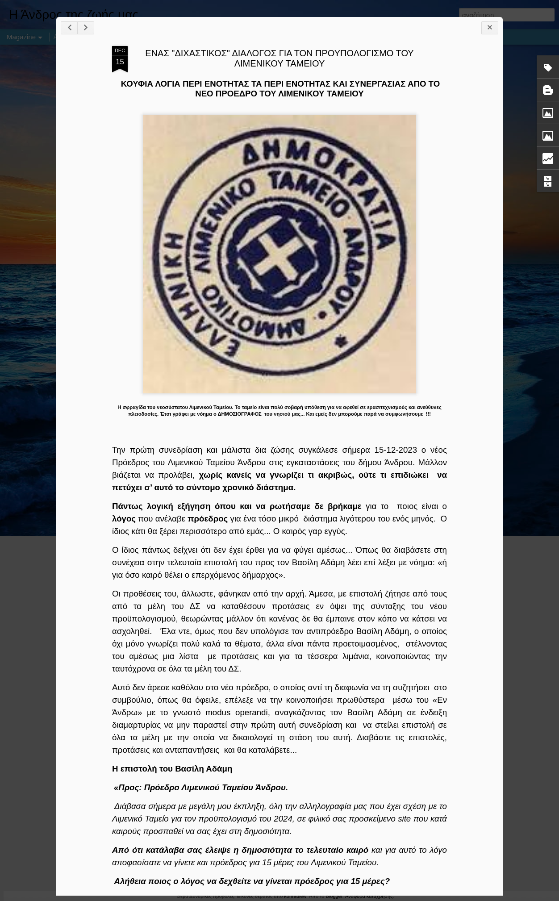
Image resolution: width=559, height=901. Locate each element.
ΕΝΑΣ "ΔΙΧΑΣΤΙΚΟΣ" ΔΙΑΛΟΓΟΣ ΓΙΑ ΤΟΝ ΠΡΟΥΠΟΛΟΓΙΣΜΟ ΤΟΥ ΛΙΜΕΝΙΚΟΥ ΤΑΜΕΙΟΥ (279, 58)
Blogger (333, 896)
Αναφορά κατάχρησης (369, 896)
